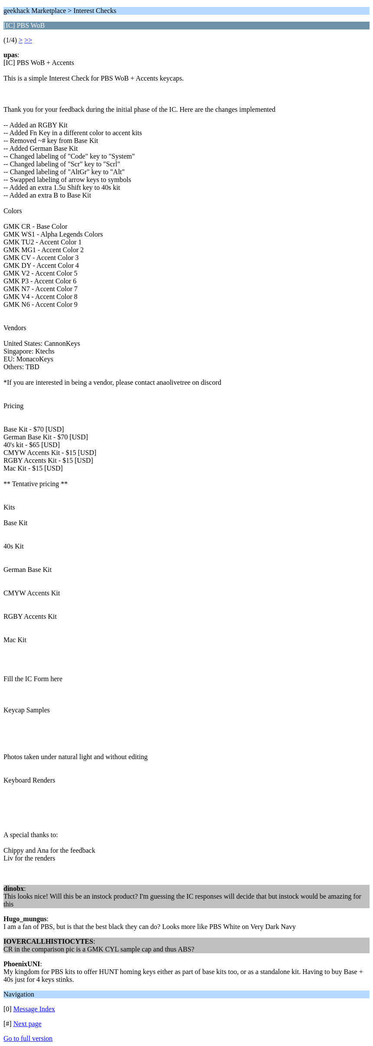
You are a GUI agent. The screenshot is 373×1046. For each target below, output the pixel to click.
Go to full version (27, 1038)
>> (28, 40)
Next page (27, 1023)
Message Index (34, 1009)
